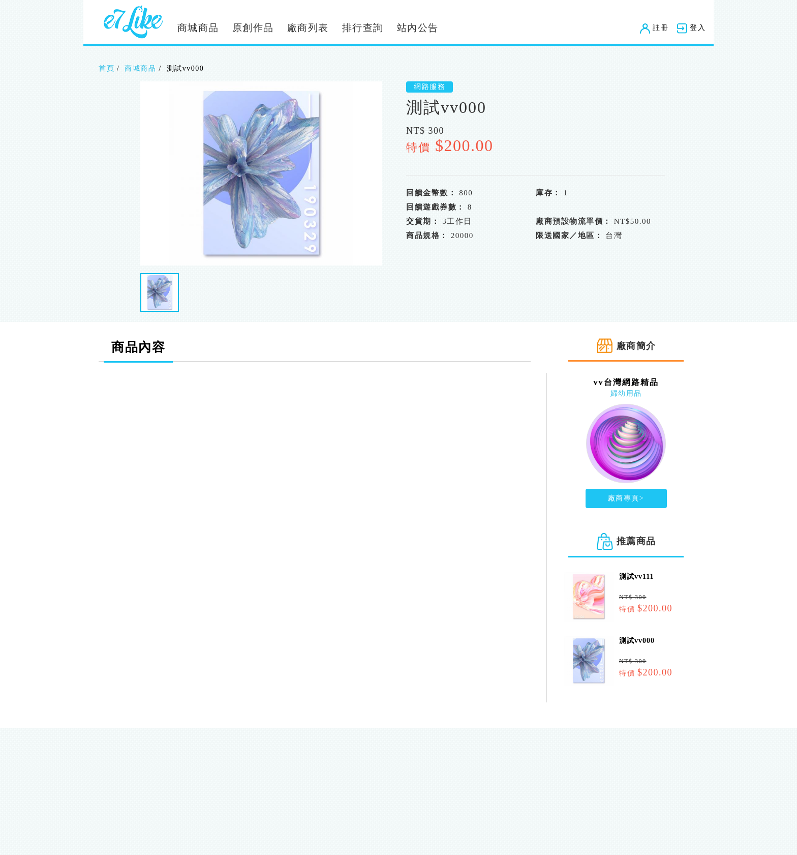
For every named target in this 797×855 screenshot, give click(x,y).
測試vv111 (636, 576)
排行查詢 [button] (363, 27)
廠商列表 (308, 27)
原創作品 (253, 27)
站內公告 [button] (418, 27)
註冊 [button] (654, 28)
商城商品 (198, 27)
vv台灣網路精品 (626, 382)
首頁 (106, 68)
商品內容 (138, 347)
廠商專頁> (626, 498)
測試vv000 (637, 640)
